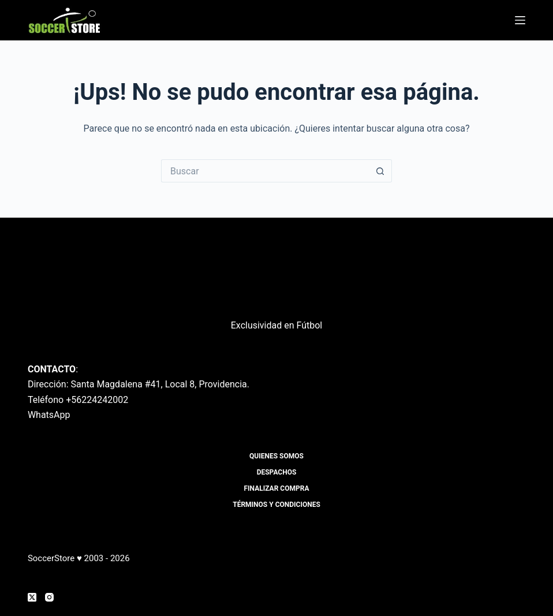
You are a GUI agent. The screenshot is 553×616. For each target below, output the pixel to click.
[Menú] (520, 20)
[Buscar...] (265, 170)
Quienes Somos (276, 456)
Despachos (277, 472)
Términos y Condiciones (276, 505)
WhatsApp (49, 414)
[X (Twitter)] (32, 597)
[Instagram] (49, 597)
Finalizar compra (276, 488)
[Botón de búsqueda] (380, 170)
